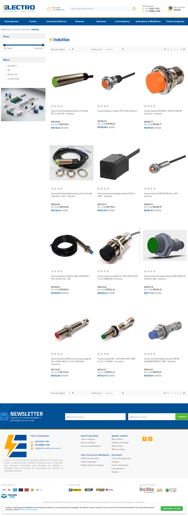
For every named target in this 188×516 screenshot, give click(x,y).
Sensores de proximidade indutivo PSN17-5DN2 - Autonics (117, 195)
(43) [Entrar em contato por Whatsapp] (152, 11)
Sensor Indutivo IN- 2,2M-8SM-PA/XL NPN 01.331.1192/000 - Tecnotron (116, 360)
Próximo (184, 49)
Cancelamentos (118, 468)
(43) (152, 8)
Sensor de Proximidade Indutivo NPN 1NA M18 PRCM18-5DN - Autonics (164, 277)
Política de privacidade (90, 458)
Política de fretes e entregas (92, 465)
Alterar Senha (117, 446)
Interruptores (11, 21)
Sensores (101, 21)
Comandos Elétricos (56, 21)
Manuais (115, 471)
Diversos (79, 21)
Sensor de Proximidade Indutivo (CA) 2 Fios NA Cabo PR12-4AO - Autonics (71, 195)
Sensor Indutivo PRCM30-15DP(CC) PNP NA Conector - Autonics (163, 112)
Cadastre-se (59, 9)
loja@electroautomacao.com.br (48, 448)
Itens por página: (58, 49)
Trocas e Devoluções (120, 465)
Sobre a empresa (88, 439)
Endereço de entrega (120, 442)
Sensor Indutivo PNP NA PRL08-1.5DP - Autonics (161, 195)
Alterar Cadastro (118, 449)
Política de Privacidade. (28, 509)
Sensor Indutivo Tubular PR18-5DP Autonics (117, 111)
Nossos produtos (88, 442)
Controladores (122, 21)
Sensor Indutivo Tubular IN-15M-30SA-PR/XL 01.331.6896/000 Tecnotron (118, 277)
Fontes (32, 21)
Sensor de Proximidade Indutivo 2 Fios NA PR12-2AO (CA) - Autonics (69, 112)
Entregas (115, 461)
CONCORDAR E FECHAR (172, 508)
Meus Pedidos (117, 439)
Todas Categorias (175, 21)
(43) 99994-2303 (42, 444)
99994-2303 (154, 11)
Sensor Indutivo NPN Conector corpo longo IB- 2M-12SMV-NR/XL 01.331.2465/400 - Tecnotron (71, 361)
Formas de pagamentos (121, 458)
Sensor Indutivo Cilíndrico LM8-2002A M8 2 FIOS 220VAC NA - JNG (70, 277)
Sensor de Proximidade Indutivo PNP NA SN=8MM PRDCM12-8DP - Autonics (161, 360)
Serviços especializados (90, 446)
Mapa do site (140, 502)
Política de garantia (88, 461)
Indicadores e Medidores (148, 21)
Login (58, 7)
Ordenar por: (96, 49)
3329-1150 (154, 8)
